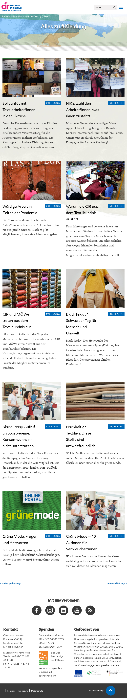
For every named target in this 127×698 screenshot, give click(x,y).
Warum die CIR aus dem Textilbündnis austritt (82, 212)
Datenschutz (37, 691)
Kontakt (11, 691)
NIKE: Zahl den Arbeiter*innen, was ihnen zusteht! (82, 109)
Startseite (6, 16)
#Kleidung (53, 103)
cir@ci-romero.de (20, 652)
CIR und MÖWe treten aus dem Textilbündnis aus (16, 320)
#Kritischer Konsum (21, 16)
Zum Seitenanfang (101, 691)
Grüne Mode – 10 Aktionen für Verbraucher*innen (81, 542)
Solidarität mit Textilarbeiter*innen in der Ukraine (18, 109)
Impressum (23, 691)
